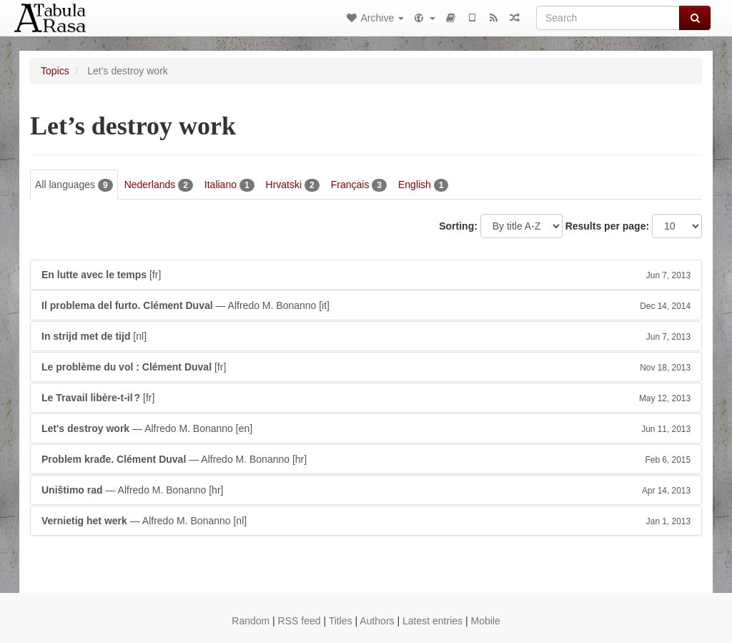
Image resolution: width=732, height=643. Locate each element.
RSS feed (299, 621)
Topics (55, 71)
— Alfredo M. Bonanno (366, 305)
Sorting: (458, 226)
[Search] (608, 18)
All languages (74, 185)
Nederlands (158, 185)
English (423, 185)
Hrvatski (293, 185)
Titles (340, 621)
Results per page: (607, 226)
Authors (377, 621)
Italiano (229, 185)
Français (359, 185)
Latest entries (432, 621)
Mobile (485, 621)
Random (250, 621)
